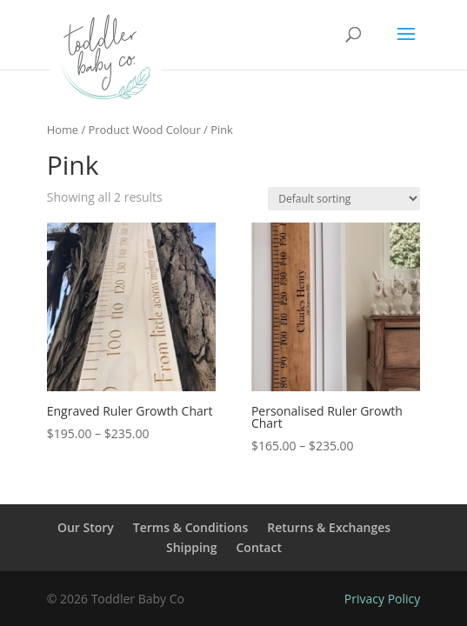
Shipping (191, 547)
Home (62, 129)
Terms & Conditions (190, 527)
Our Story (85, 527)
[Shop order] (344, 198)
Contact (259, 547)
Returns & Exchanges (328, 527)
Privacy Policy (382, 598)
